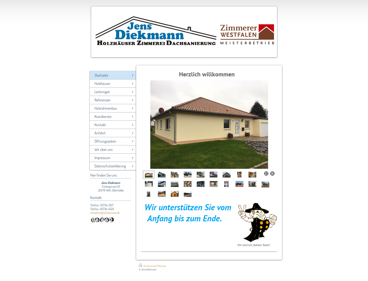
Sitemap (162, 266)
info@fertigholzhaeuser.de (105, 213)
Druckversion (148, 266)
